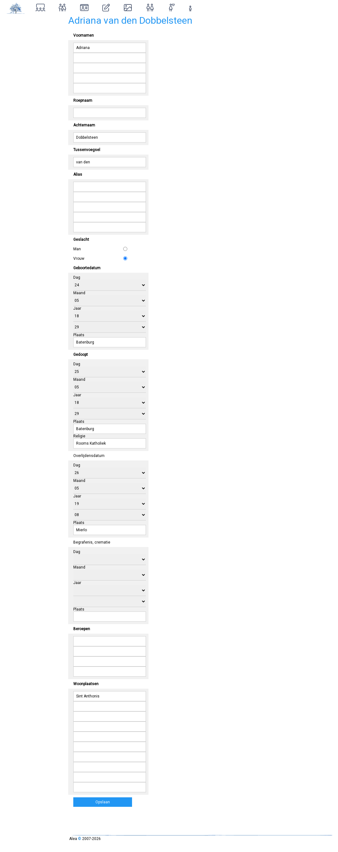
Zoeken (14, 35)
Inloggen (20, 76)
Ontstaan (16, 62)
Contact (15, 90)
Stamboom (19, 22)
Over (11, 49)
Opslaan (102, 802)
